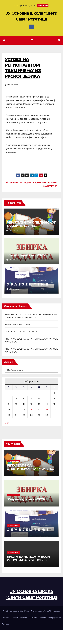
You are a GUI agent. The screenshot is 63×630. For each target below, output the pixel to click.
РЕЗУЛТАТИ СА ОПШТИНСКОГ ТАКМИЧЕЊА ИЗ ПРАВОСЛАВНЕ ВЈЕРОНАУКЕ (31, 225)
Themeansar (54, 611)
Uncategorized (13, 461)
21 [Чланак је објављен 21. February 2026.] (47, 409)
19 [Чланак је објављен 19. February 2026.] (31, 409)
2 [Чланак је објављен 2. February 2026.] (8, 398)
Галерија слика (54, 618)
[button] (59, 40)
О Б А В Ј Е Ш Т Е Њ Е (27, 284)
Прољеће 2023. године (18, 182)
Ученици (42, 618)
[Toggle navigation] (32, 40)
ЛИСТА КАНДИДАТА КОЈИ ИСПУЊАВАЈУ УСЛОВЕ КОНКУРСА (28, 560)
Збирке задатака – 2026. (25, 255)
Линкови (5, 624)
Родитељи (33, 618)
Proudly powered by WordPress (16, 611)
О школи (14, 618)
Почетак (5, 618)
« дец (7, 423)
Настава (23, 618)
